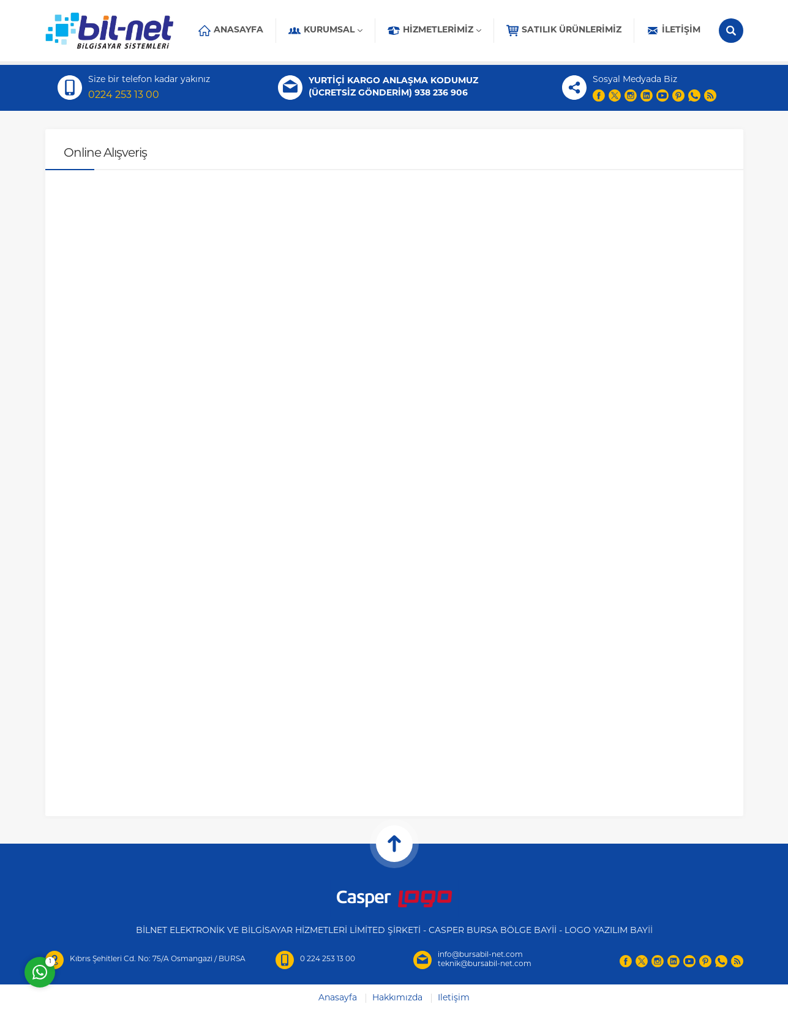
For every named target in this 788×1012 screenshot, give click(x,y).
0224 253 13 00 (123, 95)
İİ (650, 930)
